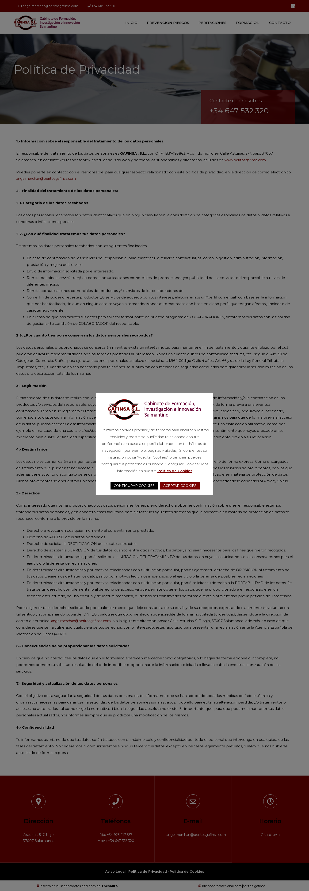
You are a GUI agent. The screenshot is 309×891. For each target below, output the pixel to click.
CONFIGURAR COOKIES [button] (134, 486)
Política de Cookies (174, 471)
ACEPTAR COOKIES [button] (179, 486)
